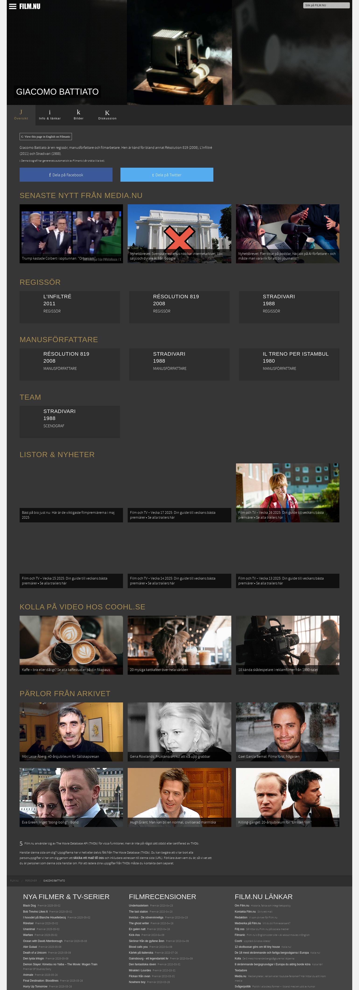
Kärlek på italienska (141, 930)
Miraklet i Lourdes (140, 947)
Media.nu (240, 953)
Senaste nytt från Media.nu (81, 195)
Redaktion (241, 894)
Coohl (238, 918)
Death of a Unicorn (34, 930)
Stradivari (43, 154)
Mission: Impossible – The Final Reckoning (49, 970)
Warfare (28, 912)
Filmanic (240, 912)
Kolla (238, 936)
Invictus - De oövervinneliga (146, 894)
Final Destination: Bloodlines (40, 958)
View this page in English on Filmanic (45, 136)
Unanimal (29, 906)
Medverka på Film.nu (248, 900)
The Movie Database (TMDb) (131, 830)
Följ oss (239, 906)
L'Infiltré (206, 148)
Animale (28, 952)
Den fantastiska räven (142, 942)
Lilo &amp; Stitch (33, 975)
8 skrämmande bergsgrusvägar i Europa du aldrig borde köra (272, 942)
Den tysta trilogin (33, 936)
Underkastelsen (138, 883)
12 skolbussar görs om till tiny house (257, 924)
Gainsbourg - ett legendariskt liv (148, 936)
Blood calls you (138, 924)
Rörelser (28, 900)
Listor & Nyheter (57, 451)
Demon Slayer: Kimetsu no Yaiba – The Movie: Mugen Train (60, 942)
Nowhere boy (137, 959)
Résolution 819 (176, 148)
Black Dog (29, 883)
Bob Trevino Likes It (35, 889)
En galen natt (137, 906)
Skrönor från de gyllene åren (146, 918)
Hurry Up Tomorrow (35, 964)
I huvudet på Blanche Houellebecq (44, 894)
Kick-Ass (134, 912)
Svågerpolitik (243, 964)
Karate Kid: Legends (36, 981)
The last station (138, 889)
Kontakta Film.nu (245, 889)
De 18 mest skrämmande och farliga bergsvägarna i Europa (272, 930)
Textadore (241, 947)
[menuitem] (14, 858)
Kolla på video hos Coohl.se (83, 595)
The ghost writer (139, 900)
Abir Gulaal (30, 924)
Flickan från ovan (139, 953)
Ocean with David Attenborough (43, 918)
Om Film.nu (242, 883)
